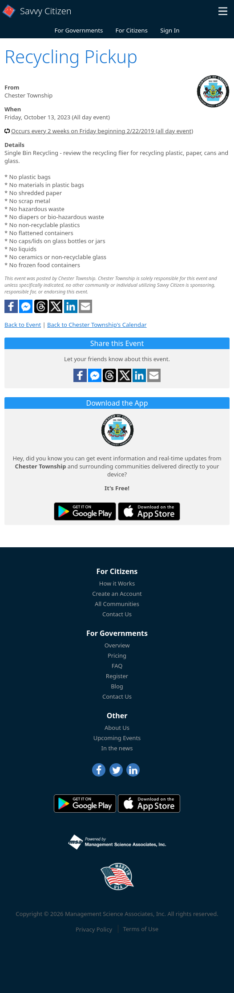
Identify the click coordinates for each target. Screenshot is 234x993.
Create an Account (116, 594)
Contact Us (117, 614)
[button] (223, 11)
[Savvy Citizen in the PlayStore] (85, 511)
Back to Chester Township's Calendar (97, 325)
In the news (117, 748)
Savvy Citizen (46, 11)
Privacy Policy (94, 929)
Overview (117, 645)
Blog (117, 686)
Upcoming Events (117, 738)
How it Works (117, 583)
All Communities (117, 604)
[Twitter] (116, 770)
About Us (117, 728)
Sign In (169, 30)
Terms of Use (140, 929)
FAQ (117, 666)
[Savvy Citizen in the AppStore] (149, 511)
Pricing (117, 655)
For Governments (78, 30)
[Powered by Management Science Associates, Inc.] (117, 842)
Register (117, 676)
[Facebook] (98, 770)
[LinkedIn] (133, 770)
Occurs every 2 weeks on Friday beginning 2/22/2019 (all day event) (102, 131)
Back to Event (22, 325)
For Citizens (132, 30)
